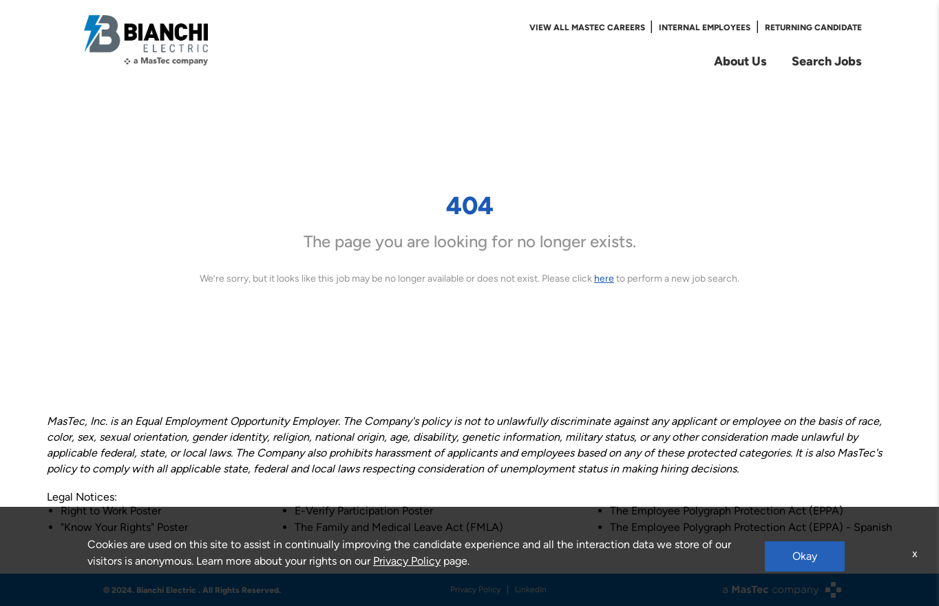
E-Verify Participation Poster (364, 510)
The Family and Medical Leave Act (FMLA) (399, 527)
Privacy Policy (475, 589)
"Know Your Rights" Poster (124, 527)
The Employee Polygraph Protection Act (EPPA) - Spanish (751, 527)
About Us (740, 61)
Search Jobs (827, 61)
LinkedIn (531, 589)
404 (470, 205)
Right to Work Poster (111, 510)
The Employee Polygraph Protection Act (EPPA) (726, 510)
